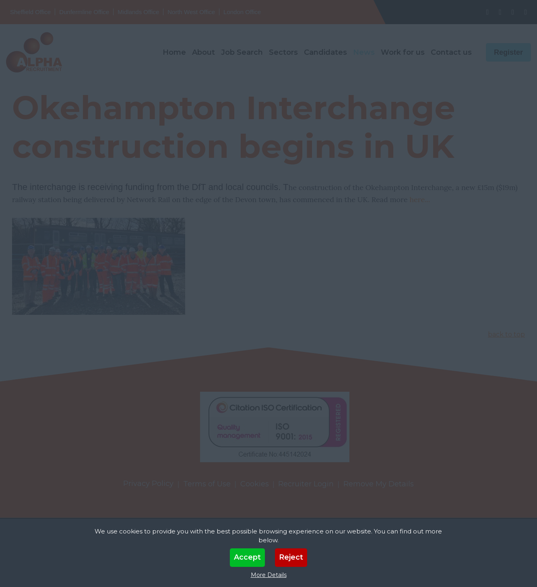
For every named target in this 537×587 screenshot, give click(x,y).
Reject (291, 557)
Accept (247, 557)
